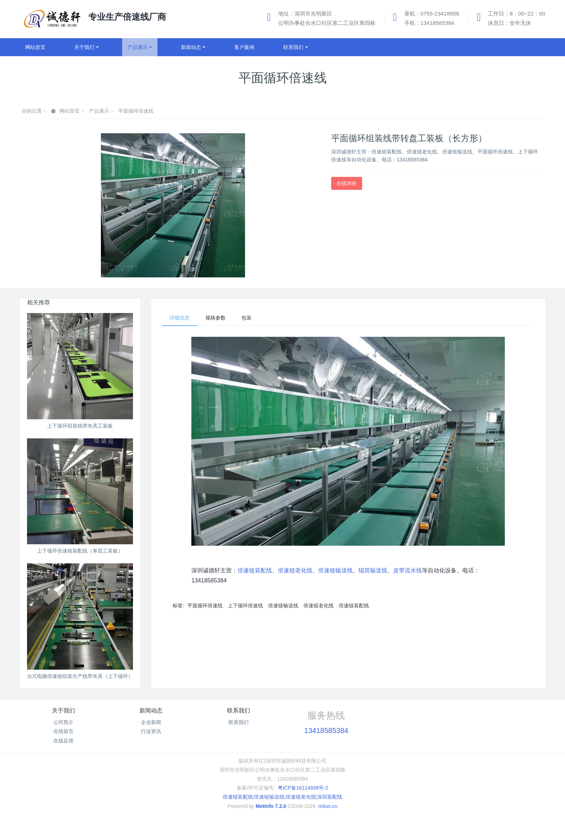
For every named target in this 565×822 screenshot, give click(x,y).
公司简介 (63, 722)
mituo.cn (327, 806)
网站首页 (35, 47)
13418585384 (326, 730)
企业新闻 (151, 722)
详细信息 (179, 318)
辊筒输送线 (373, 570)
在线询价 (347, 183)
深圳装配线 (329, 797)
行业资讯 (151, 731)
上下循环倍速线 (245, 605)
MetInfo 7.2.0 (271, 806)
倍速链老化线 (295, 570)
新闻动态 (151, 710)
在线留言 (63, 731)
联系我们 (238, 710)
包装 (246, 318)
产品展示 (99, 111)
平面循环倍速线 (136, 111)
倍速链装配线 (254, 570)
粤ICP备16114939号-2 (303, 788)
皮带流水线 (407, 570)
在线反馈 (63, 740)
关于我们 (63, 710)
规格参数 (215, 318)
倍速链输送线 (335, 570)
